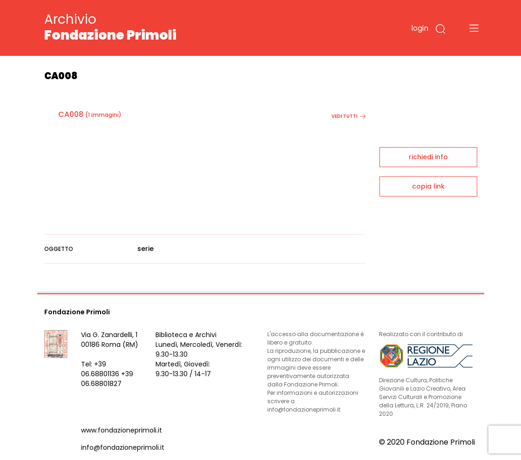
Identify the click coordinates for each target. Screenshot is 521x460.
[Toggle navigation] (474, 28)
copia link (428, 186)
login (419, 28)
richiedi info (428, 157)
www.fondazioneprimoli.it (121, 430)
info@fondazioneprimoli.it (122, 447)
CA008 (70, 114)
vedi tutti (348, 116)
